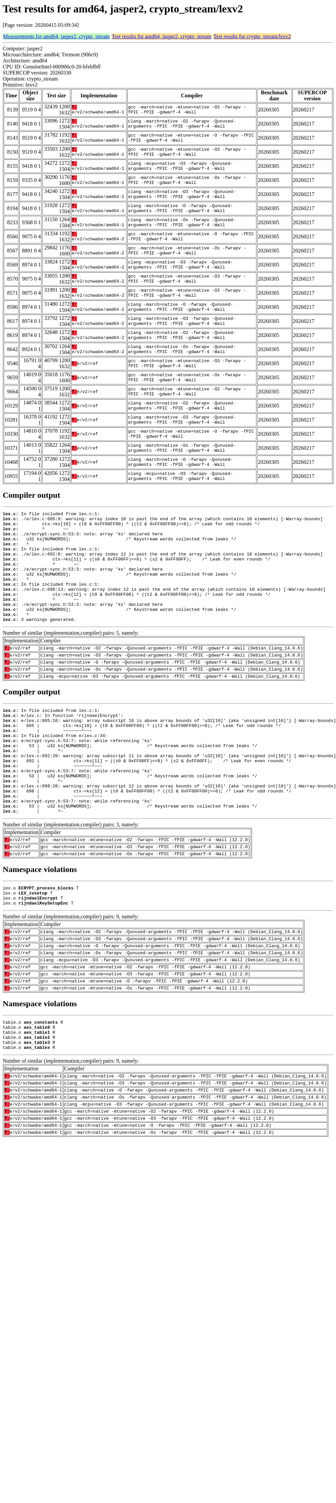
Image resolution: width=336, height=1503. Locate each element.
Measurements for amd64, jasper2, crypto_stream (56, 36)
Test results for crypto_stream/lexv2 (252, 36)
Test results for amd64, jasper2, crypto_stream (161, 36)
